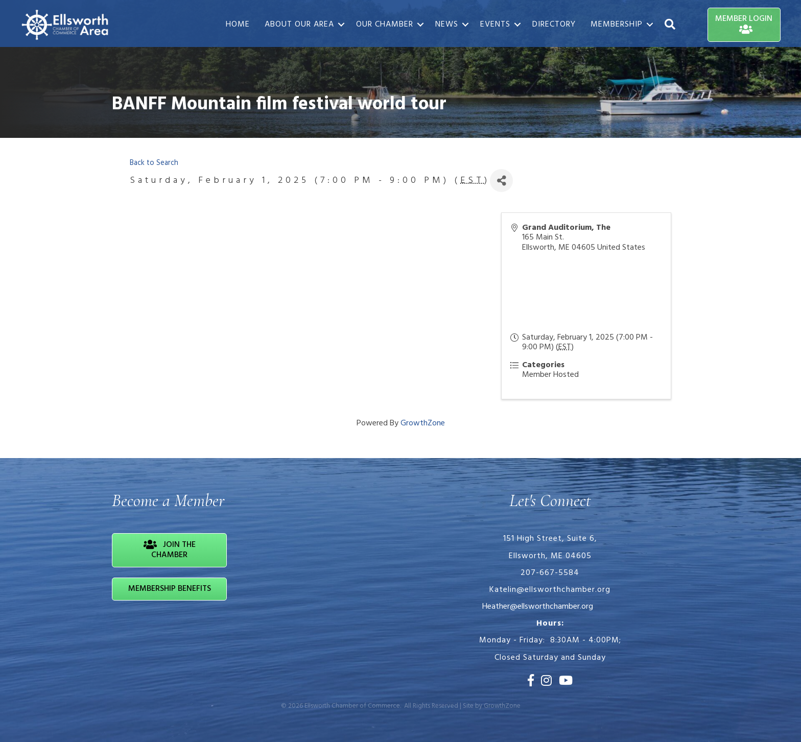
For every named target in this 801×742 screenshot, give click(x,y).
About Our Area (299, 24)
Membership (617, 24)
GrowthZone (422, 423)
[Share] (501, 180)
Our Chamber (384, 24)
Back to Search (154, 163)
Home (238, 24)
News (446, 24)
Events (495, 24)
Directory (554, 24)
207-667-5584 (550, 573)
